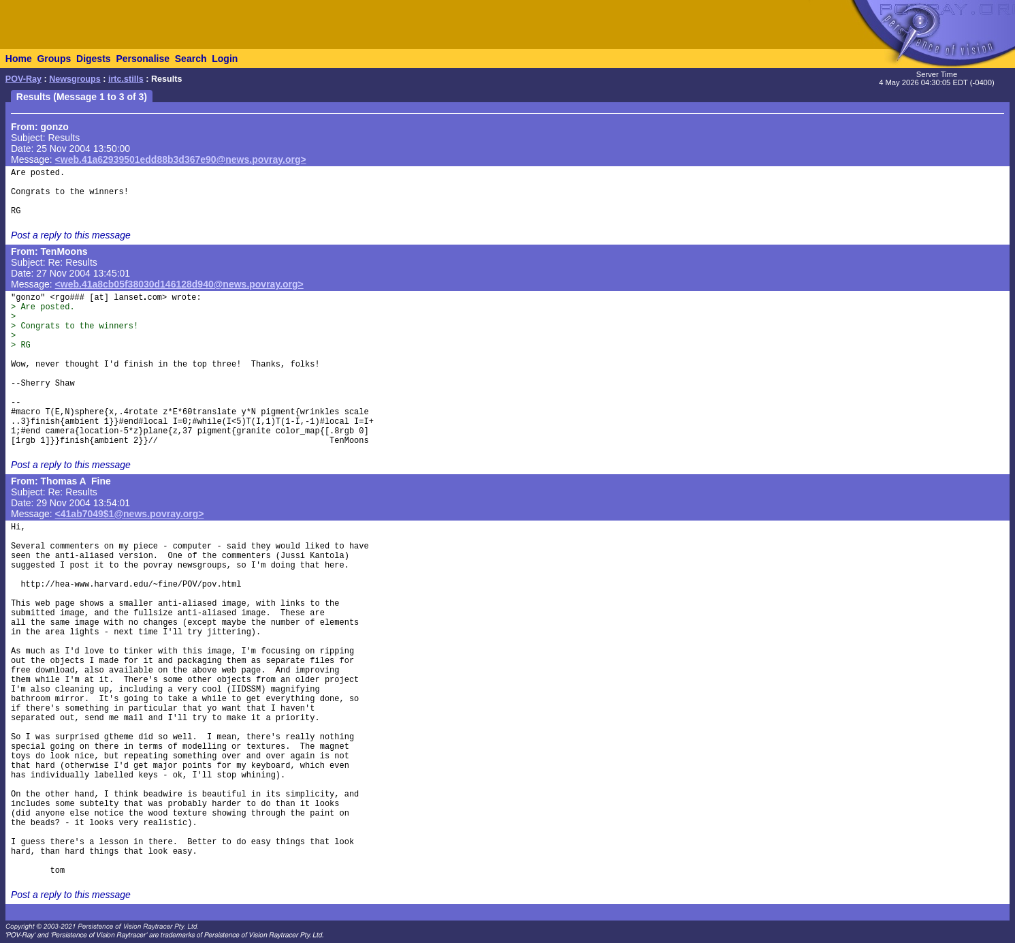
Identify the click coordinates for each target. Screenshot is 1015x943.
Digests (93, 58)
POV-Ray (23, 79)
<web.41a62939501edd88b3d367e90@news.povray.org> (180, 159)
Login (225, 58)
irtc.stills (126, 79)
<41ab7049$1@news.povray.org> (129, 513)
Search (191, 58)
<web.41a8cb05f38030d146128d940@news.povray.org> (179, 284)
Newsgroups (75, 79)
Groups (54, 58)
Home (18, 58)
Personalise (143, 58)
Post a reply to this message (71, 235)
